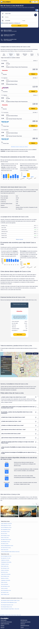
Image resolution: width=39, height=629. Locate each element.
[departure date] (12, 20)
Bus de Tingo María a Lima (6, 591)
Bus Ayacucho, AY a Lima (5, 559)
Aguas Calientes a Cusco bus (6, 524)
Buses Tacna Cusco (4, 550)
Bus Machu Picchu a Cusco (6, 540)
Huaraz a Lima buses (5, 571)
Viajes (22, 628)
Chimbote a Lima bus (5, 565)
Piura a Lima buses (4, 585)
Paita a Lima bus (4, 583)
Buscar (33, 74)
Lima (35, 354)
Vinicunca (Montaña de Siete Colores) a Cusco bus (10, 552)
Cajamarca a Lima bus (5, 561)
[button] (22, 370)
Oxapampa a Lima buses (5, 581)
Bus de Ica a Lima (4, 573)
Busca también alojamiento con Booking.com (11, 23)
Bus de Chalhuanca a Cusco (6, 528)
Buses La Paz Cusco (5, 538)
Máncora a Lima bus (4, 579)
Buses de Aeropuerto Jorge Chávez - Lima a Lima (10, 609)
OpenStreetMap (32, 377)
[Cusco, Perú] (21, 13)
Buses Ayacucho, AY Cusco (6, 526)
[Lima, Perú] (21, 17)
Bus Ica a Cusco (4, 534)
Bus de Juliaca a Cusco (5, 536)
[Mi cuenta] (30, 2)
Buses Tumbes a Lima (5, 595)
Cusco (29, 354)
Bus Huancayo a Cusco (5, 532)
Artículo (23, 624)
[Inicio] (14, 2)
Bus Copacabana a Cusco (5, 530)
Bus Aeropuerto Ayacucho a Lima (7, 605)
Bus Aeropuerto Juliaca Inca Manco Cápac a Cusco (10, 601)
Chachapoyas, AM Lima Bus (6, 563)
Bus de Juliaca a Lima (5, 577)
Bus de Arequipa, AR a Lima (6, 557)
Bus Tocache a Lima (4, 593)
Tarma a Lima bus (4, 589)
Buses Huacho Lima (4, 567)
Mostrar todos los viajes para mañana (19, 146)
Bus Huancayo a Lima (5, 569)
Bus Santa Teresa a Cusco (6, 548)
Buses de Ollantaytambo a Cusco (7, 546)
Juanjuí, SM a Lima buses (5, 575)
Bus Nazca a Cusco (4, 544)
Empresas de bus (25, 626)
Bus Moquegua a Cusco (5, 542)
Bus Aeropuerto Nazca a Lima (6, 607)
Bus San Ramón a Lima (5, 587)
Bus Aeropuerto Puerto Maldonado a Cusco (9, 603)
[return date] (29, 20)
